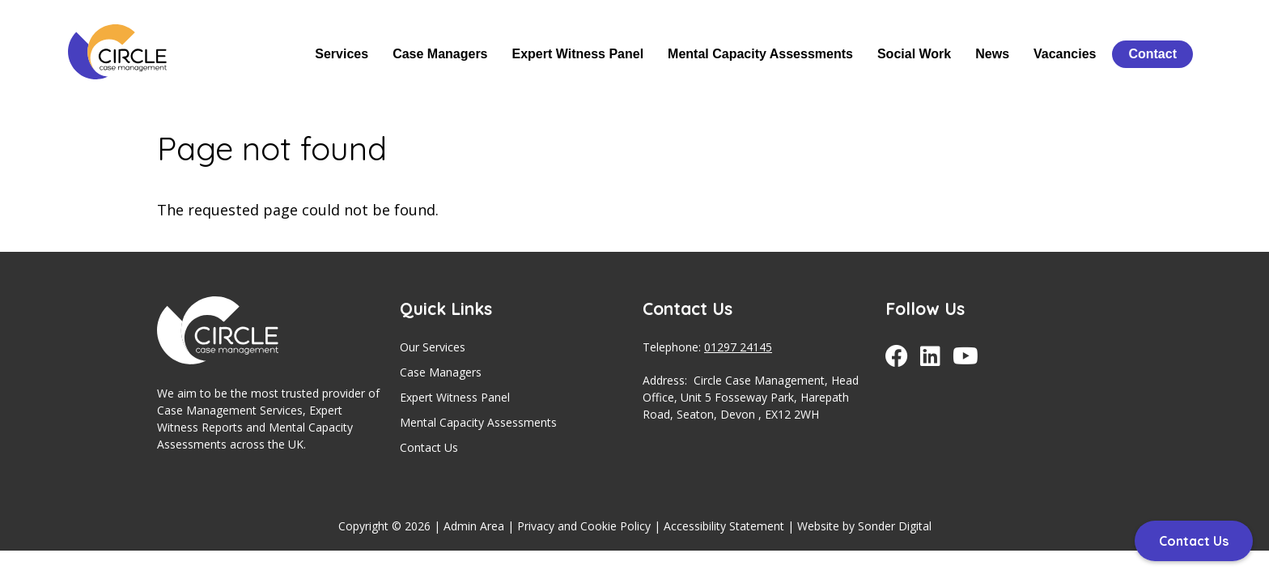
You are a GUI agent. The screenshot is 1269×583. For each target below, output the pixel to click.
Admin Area (474, 526)
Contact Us (429, 447)
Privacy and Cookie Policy (584, 526)
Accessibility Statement (724, 526)
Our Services (432, 347)
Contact (1152, 54)
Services (341, 54)
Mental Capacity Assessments (760, 54)
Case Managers (440, 54)
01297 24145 (738, 347)
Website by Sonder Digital (864, 526)
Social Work (914, 54)
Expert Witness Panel (578, 54)
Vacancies (1064, 54)
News (992, 54)
